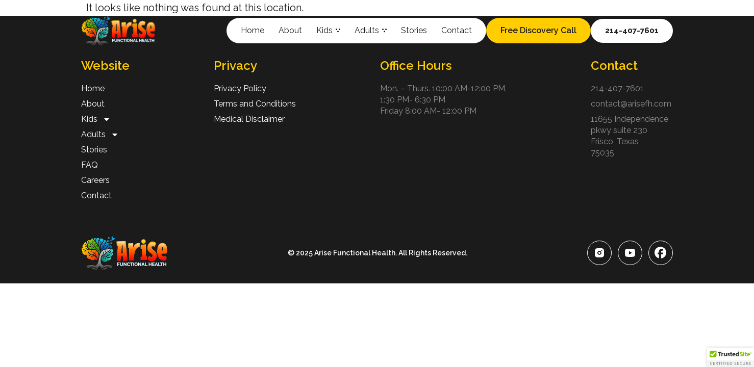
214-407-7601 (617, 88)
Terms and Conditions (255, 104)
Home (252, 30)
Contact (456, 30)
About (290, 30)
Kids (328, 30)
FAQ (89, 165)
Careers (95, 180)
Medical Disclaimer (249, 119)
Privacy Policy (240, 88)
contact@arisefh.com (631, 104)
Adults (371, 30)
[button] (730, 357)
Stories (414, 30)
